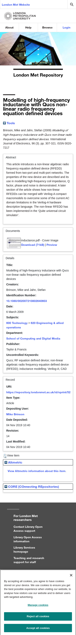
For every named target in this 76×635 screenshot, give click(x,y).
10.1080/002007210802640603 (26, 301)
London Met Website (16, 4)
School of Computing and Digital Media (33, 338)
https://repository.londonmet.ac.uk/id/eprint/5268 (40, 392)
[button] (4, 456)
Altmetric (13, 462)
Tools (9, 123)
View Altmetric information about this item (36, 471)
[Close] (71, 576)
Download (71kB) (32, 244)
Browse (47, 27)
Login (66, 27)
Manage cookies (38, 606)
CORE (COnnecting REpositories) (31, 486)
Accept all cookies (38, 629)
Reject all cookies (38, 617)
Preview (51, 244)
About (9, 27)
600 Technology (16, 323)
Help (28, 27)
